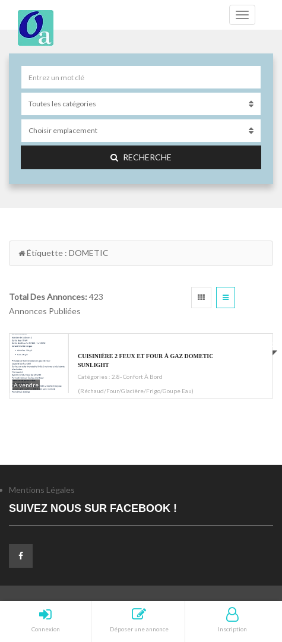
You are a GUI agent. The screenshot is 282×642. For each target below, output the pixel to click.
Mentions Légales (42, 490)
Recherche (141, 157)
